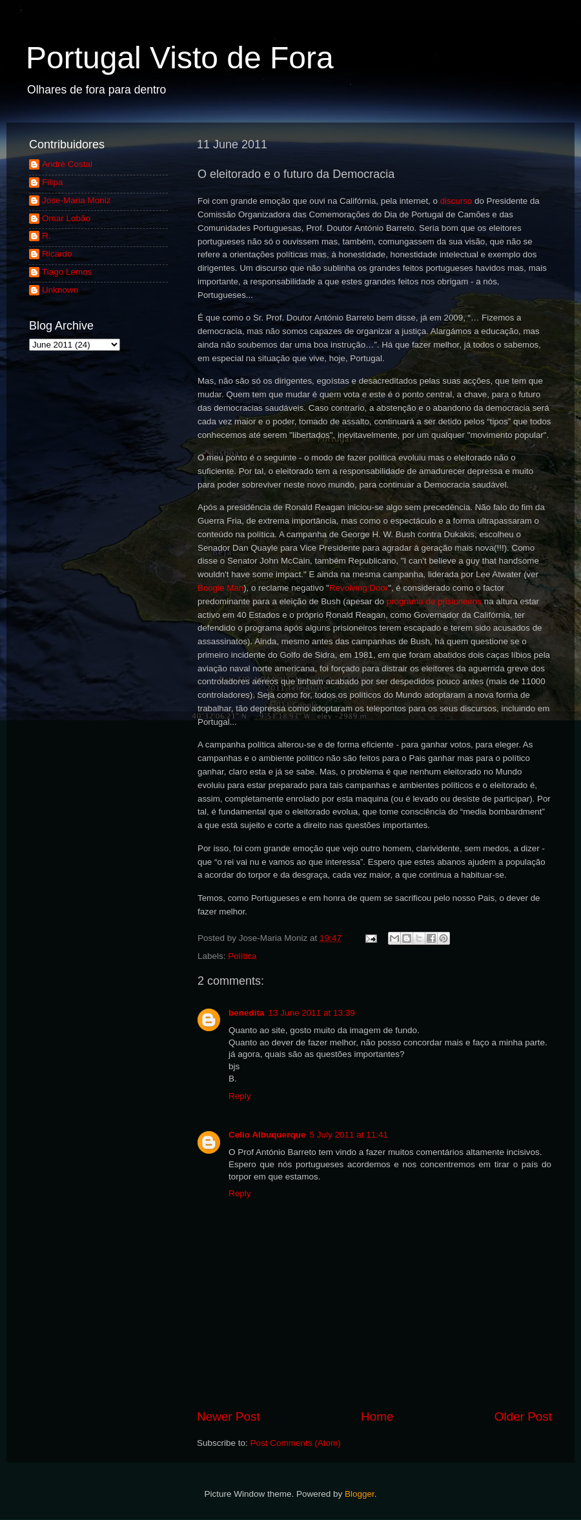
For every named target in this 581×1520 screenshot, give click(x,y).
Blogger (359, 1494)
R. (46, 236)
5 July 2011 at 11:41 (349, 1135)
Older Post (523, 1416)
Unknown (60, 290)
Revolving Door (358, 588)
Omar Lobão (66, 218)
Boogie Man (220, 588)
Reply (240, 1096)
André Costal (67, 164)
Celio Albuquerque (267, 1135)
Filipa (52, 182)
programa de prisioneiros (434, 601)
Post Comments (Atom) (295, 1443)
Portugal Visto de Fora (180, 58)
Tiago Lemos (67, 272)
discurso (456, 201)
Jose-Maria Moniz (76, 200)
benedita (247, 1013)
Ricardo (57, 254)
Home (377, 1416)
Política (242, 956)
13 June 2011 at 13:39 (312, 1013)
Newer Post (228, 1416)
